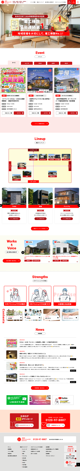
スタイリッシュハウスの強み (60, 2)
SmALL (23, 462)
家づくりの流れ (34, 453)
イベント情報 (32, 2)
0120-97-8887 (40, 439)
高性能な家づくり (34, 449)
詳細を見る (7, 113)
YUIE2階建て (25, 467)
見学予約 (19, 113)
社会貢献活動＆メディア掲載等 (52, 449)
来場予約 (9, 453)
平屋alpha (24, 460)
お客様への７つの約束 (35, 451)
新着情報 (9, 449)
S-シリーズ (24, 449)
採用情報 (47, 453)
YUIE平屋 (24, 464)
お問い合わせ (48, 451)
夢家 (23, 453)
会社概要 (47, 447)
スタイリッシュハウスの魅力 (37, 447)
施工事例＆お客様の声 (49, 2)
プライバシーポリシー (50, 455)
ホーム (9, 447)
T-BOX (23, 451)
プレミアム (24, 455)
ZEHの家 (24, 458)
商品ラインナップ (40, 2)
